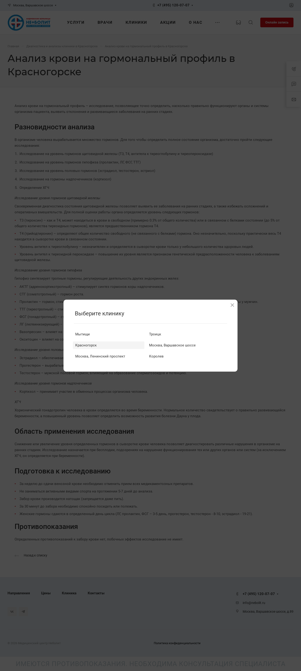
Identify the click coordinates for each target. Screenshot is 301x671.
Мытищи (82, 334)
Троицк (155, 334)
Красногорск (86, 345)
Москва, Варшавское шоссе (172, 345)
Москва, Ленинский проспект (100, 356)
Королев (156, 356)
